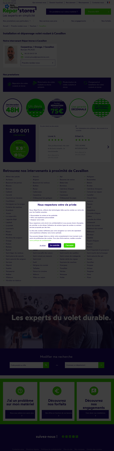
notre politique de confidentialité (40, 240)
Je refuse (43, 245)
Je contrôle (54, 245)
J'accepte (69, 245)
